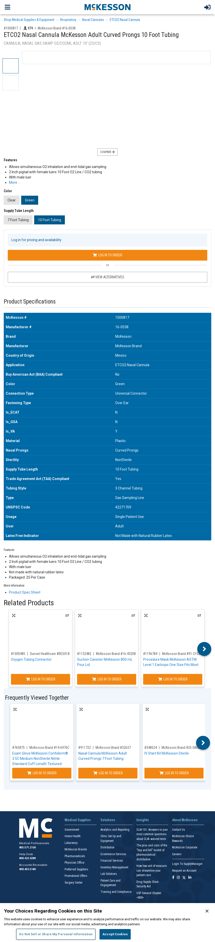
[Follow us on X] (184, 877)
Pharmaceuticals (75, 856)
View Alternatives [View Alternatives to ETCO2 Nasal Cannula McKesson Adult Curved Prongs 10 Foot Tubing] (107, 277)
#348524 (150, 748)
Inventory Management (114, 867)
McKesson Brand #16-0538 (57, 28)
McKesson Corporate (184, 847)
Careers (177, 854)
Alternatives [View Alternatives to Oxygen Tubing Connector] (67, 615)
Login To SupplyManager (187, 864)
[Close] (207, 911)
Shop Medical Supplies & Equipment (29, 20)
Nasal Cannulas (93, 20)
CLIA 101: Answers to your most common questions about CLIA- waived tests (152, 834)
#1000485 (18, 654)
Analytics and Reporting (115, 829)
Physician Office (74, 862)
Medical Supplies (78, 820)
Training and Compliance (116, 892)
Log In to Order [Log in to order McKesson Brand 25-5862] (174, 773)
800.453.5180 (27, 869)
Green (29, 200)
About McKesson (185, 820)
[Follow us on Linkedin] (189, 877)
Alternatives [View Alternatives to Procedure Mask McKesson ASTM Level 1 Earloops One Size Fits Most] (199, 615)
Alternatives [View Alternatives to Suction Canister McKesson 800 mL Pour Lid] (133, 615)
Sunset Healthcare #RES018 (50, 654)
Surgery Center (74, 882)
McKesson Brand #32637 (113, 748)
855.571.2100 (27, 847)
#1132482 (84, 654)
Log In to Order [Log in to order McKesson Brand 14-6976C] (42, 773)
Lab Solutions (109, 874)
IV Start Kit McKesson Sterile (166, 753)
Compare (107, 152)
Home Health (73, 836)
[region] (107, 922)
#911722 (84, 748)
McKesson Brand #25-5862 (181, 748)
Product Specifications (30, 302)
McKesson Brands (76, 849)
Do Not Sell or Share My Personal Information (56, 934)
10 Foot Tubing (49, 220)
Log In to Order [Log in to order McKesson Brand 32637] (108, 773)
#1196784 (150, 654)
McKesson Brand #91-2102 (181, 654)
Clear (11, 200)
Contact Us (178, 829)
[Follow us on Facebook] (173, 877)
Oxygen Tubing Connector (31, 659)
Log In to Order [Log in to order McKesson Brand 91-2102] (173, 679)
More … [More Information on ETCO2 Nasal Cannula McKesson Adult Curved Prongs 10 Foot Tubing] (14, 182)
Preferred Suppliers (76, 869)
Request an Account (184, 870)
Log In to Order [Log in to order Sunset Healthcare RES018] (40, 679)
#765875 (18, 748)
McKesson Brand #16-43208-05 (118, 654)
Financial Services (112, 860)
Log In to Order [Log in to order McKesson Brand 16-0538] (107, 255)
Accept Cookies (115, 934)
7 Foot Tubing (18, 220)
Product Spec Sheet (24, 592)
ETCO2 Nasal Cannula (125, 20)
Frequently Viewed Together (37, 698)
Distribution (107, 847)
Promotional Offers (76, 876)
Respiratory (68, 20)
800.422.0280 (27, 858)
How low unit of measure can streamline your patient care (151, 870)
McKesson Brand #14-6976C (49, 748)
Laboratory (71, 843)
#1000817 (11, 28)
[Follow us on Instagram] (178, 877)
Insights (142, 820)
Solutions (108, 820)
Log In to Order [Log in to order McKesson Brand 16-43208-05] (106, 679)
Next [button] (204, 649)
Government (72, 829)
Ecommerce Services (113, 854)
